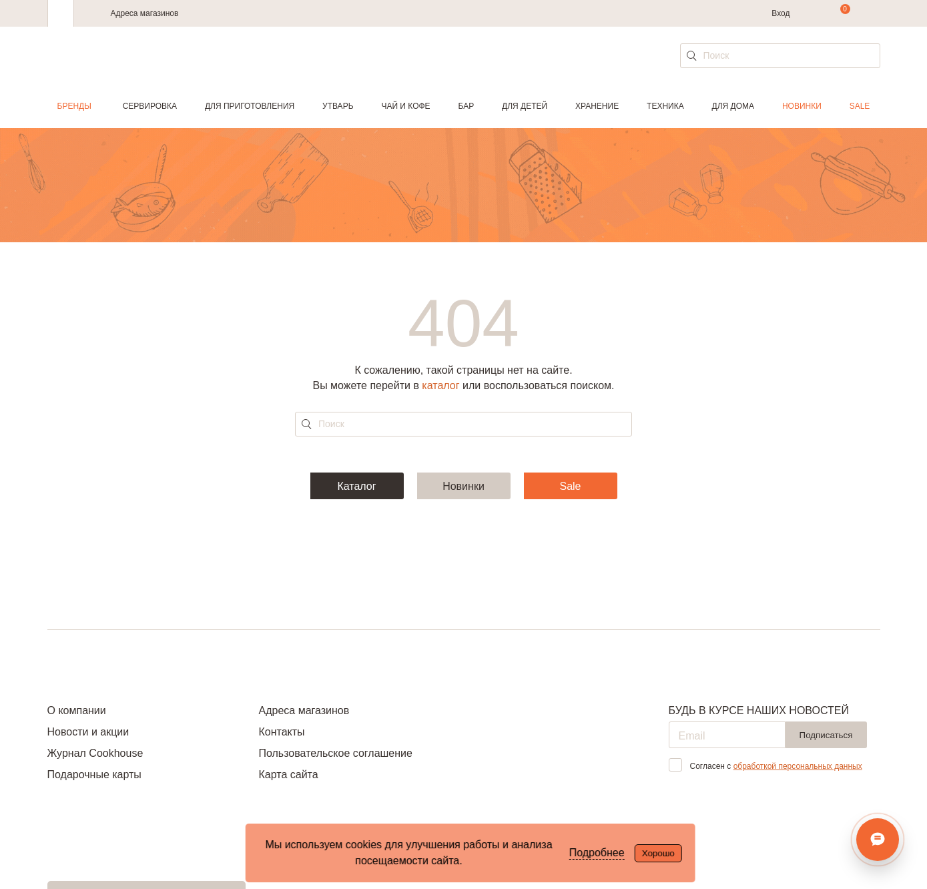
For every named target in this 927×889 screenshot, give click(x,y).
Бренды (74, 106)
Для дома (733, 106)
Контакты (281, 731)
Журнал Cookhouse (95, 753)
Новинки (802, 106)
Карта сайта (288, 774)
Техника (665, 106)
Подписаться (826, 735)
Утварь (337, 106)
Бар (466, 106)
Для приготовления (249, 106)
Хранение (597, 106)
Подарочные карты (94, 774)
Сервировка (150, 106)
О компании (76, 710)
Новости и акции (88, 731)
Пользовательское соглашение (335, 753)
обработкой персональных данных (797, 766)
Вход (780, 13)
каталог (440, 385)
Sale (860, 106)
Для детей (524, 106)
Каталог (356, 486)
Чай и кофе (405, 106)
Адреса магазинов (145, 13)
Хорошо (658, 853)
